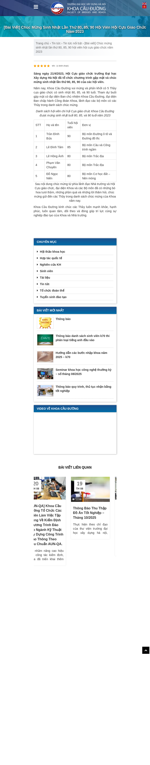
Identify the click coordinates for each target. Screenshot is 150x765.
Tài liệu (45, 277)
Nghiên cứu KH (50, 264)
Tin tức (56, 43)
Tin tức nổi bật (72, 43)
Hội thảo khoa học (52, 251)
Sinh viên (46, 271)
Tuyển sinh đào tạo (53, 297)
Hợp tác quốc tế (51, 258)
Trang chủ (42, 43)
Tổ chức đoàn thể (52, 290)
